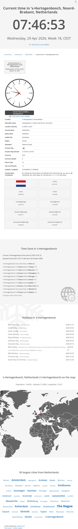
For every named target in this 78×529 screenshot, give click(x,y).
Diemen (28, 486)
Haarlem (31, 490)
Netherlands (29, 54)
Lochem (70, 496)
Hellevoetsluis (54, 491)
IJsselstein (17, 496)
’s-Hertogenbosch (54, 516)
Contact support (17, 528)
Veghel (43, 511)
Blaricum (61, 480)
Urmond (15, 512)
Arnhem (43, 480)
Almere (6, 480)
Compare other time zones (12, 295)
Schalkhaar (35, 506)
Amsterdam (19, 480)
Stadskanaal (48, 506)
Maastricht (12, 500)
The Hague (65, 506)
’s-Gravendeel (38, 517)
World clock (18, 54)
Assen (52, 480)
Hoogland (65, 491)
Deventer (19, 485)
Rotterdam (21, 506)
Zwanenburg (17, 517)
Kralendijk (27, 496)
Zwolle (28, 516)
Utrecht (25, 511)
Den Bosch (9, 486)
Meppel (22, 501)
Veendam (35, 512)
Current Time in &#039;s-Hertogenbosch (21, 113)
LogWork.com (20, 526)
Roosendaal (7, 506)
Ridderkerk (65, 501)
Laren (46, 496)
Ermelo (8, 491)
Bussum (69, 480)
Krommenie (38, 496)
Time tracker (8, 528)
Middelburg (32, 501)
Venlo (51, 512)
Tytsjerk (5, 511)
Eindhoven (64, 485)
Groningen (19, 490)
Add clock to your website (40, 44)
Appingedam (32, 480)
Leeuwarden (58, 495)
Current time (8, 54)
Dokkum (36, 485)
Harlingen (43, 491)
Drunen (53, 486)
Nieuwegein (44, 501)
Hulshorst (6, 496)
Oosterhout (54, 501)
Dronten (45, 486)
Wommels (70, 512)
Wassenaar (60, 512)
